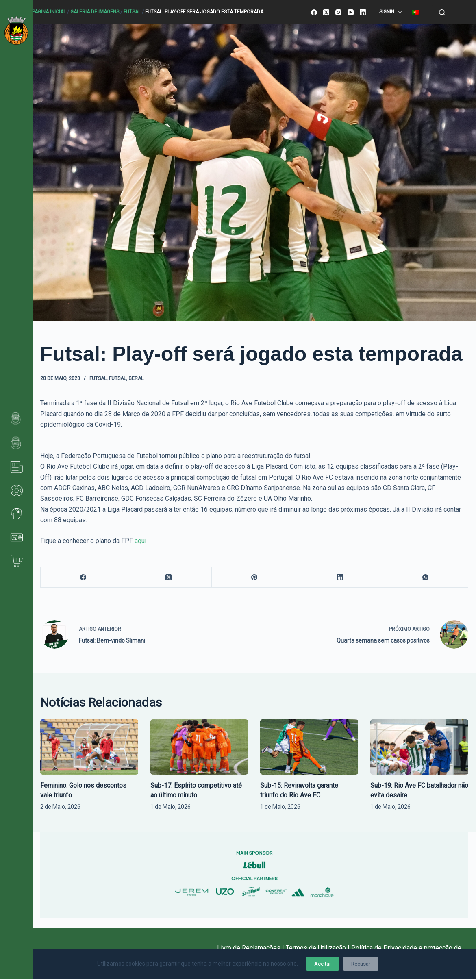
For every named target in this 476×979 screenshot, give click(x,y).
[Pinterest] (255, 577)
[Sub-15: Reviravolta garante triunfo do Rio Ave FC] (309, 747)
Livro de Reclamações (249, 948)
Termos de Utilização (316, 948)
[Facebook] (314, 12)
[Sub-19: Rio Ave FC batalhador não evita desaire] (419, 747)
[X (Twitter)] (326, 12)
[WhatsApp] (426, 577)
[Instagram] (338, 12)
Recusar (360, 964)
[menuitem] (415, 12)
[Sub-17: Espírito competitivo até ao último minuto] (199, 747)
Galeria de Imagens (94, 12)
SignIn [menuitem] (392, 12)
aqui (140, 541)
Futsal (132, 12)
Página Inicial (49, 12)
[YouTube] (351, 12)
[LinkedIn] (363, 12)
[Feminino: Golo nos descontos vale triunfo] (89, 747)
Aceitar (322, 964)
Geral (135, 378)
